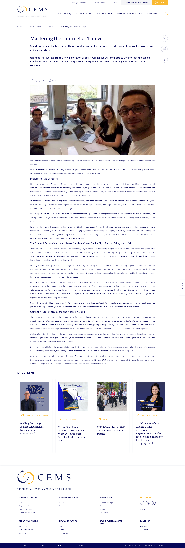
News (51, 26)
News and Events (68, 521)
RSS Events (144, 530)
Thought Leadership (79, 2)
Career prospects (25, 509)
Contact (143, 509)
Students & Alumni (84, 13)
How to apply (24, 502)
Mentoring (22, 533)
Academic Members (105, 13)
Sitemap (82, 545)
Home (19, 26)
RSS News (144, 526)
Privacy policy (63, 545)
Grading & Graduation (27, 512)
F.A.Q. (24, 545)
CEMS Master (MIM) (63, 13)
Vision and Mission (106, 506)
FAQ (115, 2)
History (102, 509)
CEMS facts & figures (107, 502)
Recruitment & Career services (111, 522)
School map (63, 506)
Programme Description (27, 506)
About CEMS (152, 13)
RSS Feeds (145, 521)
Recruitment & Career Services (136, 2)
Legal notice (42, 545)
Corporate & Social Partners (129, 13)
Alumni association (26, 530)
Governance (104, 512)
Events (61, 530)
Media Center (64, 533)
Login (160, 2)
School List (63, 502)
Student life (23, 526)
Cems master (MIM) (28, 497)
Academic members (68, 497)
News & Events (101, 2)
